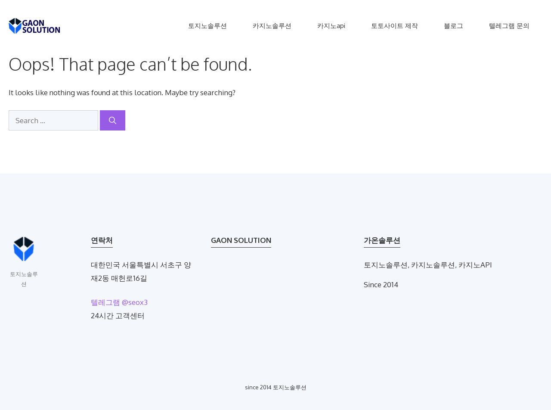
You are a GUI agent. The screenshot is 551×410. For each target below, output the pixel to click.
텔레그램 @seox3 (119, 302)
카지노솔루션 (272, 26)
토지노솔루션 (207, 26)
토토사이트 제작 (394, 26)
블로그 (453, 26)
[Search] (112, 120)
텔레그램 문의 (509, 26)
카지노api (331, 26)
